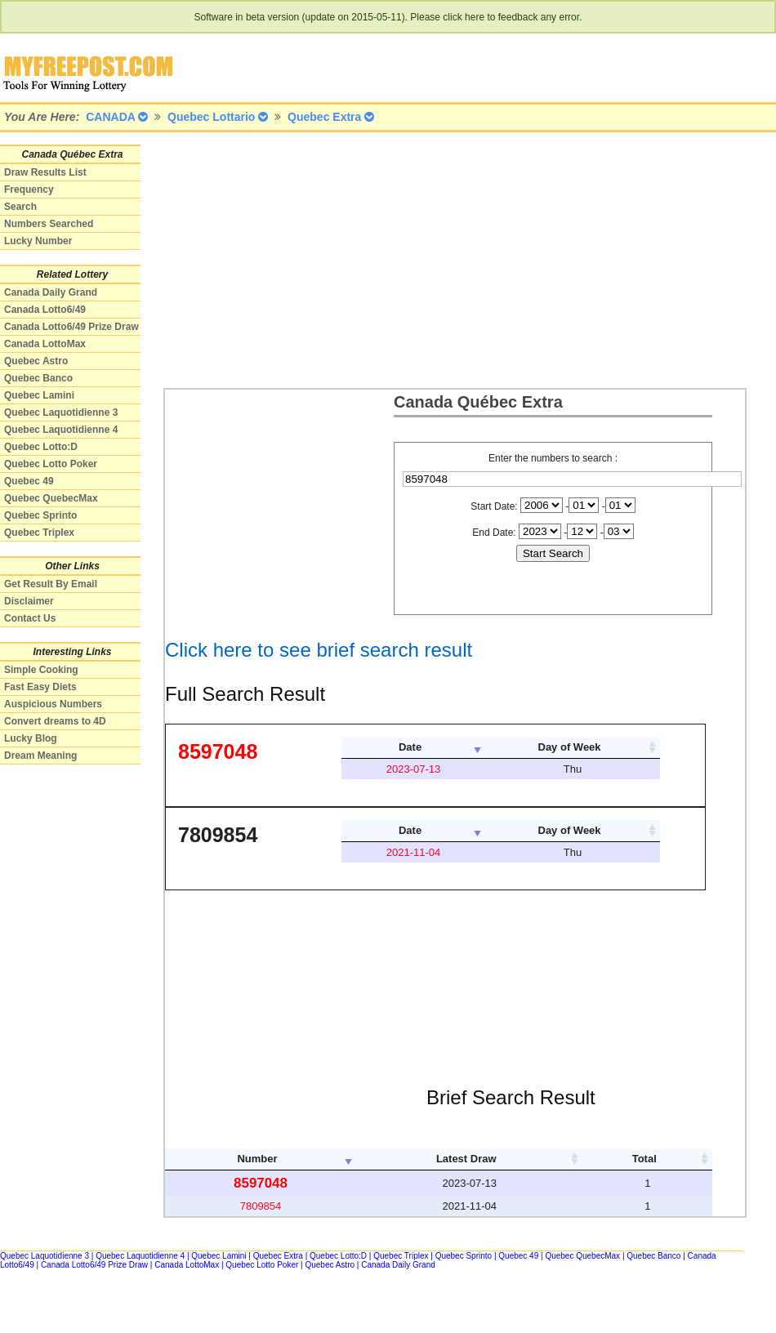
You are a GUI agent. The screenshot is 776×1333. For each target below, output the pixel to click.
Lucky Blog (30, 738)
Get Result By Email (50, 584)
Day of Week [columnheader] (569, 747)
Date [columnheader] (410, 747)
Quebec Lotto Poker (50, 464)
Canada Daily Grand (50, 292)
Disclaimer (29, 601)
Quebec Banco (38, 378)
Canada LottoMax (45, 344)
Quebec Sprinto (40, 515)
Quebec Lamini (39, 395)
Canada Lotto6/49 (45, 309)
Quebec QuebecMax (51, 498)
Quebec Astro (36, 361)
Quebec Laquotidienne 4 (61, 429)
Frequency (29, 189)
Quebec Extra (278, 1255)
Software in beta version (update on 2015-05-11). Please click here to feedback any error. (388, 17)
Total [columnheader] (644, 1158)
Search (20, 206)
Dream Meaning (40, 755)
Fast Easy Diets (40, 687)
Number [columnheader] (257, 1158)
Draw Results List (45, 172)
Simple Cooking (41, 669)
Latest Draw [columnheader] (466, 1158)
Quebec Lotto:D (41, 447)
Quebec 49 (29, 481)
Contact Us (30, 618)
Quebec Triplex (39, 532)
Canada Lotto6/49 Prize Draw (71, 326)
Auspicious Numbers (53, 704)
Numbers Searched (48, 224)
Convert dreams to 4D (55, 721)
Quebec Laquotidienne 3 (61, 412)
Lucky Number (38, 241)
